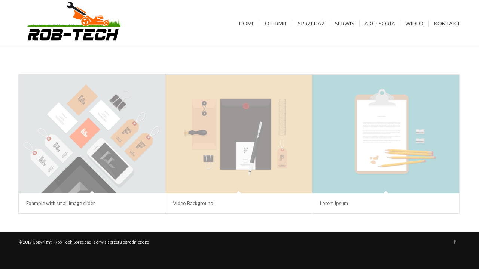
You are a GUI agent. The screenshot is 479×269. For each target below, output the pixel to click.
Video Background (193, 203)
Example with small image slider (60, 203)
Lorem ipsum (334, 203)
